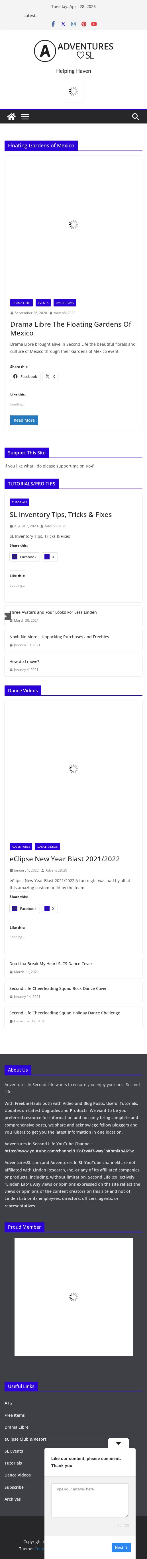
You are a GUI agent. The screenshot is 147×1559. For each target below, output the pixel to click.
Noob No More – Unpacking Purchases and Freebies (59, 636)
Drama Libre (21, 303)
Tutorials (19, 502)
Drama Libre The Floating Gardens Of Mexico (70, 328)
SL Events (14, 1451)
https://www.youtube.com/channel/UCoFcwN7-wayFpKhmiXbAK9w (69, 1151)
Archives (13, 1499)
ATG (8, 1403)
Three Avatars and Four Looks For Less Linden (53, 612)
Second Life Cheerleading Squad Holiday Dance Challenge (64, 1013)
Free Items (15, 1415)
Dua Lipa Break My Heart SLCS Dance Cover (50, 963)
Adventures (21, 847)
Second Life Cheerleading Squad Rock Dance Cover (58, 988)
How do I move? (24, 661)
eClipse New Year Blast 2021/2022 (65, 858)
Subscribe (14, 1487)
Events (43, 303)
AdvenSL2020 (64, 312)
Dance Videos (47, 847)
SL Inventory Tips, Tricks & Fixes (61, 514)
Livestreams (65, 303)
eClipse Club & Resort (25, 1439)
